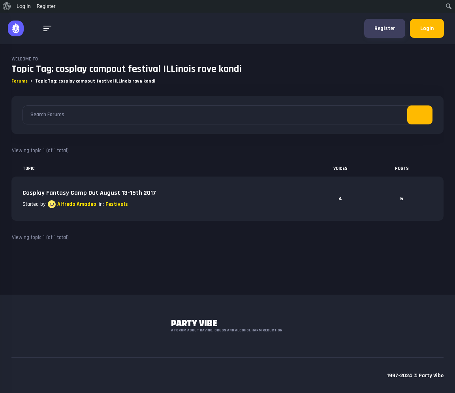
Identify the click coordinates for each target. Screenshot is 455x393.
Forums (19, 81)
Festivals (116, 204)
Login (427, 28)
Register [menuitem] (46, 6)
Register (384, 28)
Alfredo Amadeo (76, 204)
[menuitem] (7, 6)
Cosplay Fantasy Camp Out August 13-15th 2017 (89, 193)
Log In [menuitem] (24, 6)
